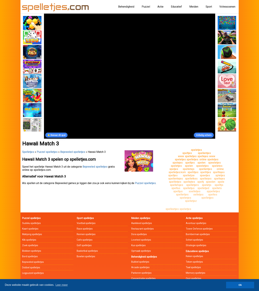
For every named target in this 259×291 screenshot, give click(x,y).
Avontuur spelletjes (196, 223)
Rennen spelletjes (86, 234)
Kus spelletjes (138, 245)
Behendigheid (126, 6)
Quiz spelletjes (193, 278)
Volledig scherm (204, 135)
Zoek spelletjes (30, 245)
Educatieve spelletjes (197, 251)
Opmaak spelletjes (141, 251)
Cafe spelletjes (84, 239)
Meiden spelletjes (140, 218)
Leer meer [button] (62, 284)
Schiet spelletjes (194, 239)
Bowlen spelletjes (86, 256)
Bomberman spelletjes (198, 234)
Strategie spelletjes (196, 245)
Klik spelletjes (29, 239)
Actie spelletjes (194, 218)
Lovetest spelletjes (141, 239)
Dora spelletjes (139, 234)
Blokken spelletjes (31, 251)
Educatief (176, 6)
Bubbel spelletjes (140, 261)
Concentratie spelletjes (143, 278)
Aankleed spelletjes (141, 223)
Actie (160, 6)
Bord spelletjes (30, 256)
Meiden (193, 6)
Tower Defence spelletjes (199, 228)
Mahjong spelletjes (32, 234)
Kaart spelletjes (30, 228)
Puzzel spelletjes (47, 151)
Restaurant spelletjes (142, 228)
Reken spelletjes (194, 256)
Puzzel (146, 6)
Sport (209, 6)
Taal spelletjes (193, 267)
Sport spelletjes (85, 218)
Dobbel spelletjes (31, 267)
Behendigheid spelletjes (144, 256)
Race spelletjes (85, 228)
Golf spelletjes (84, 245)
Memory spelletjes (195, 273)
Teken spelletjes (194, 261)
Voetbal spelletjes (86, 223)
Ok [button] (240, 285)
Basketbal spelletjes (87, 251)
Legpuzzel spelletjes (33, 273)
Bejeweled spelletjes (72, 151)
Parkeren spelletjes (141, 273)
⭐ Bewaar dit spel (56, 135)
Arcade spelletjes (140, 267)
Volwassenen (227, 6)
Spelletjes (28, 151)
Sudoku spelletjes (31, 223)
